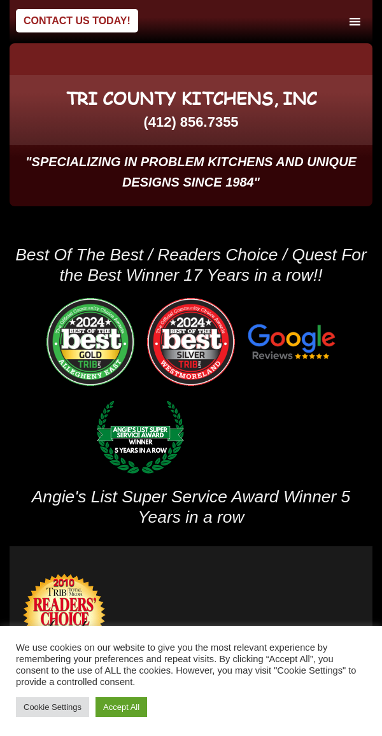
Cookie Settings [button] (52, 707)
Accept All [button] (121, 707)
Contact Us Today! (77, 20)
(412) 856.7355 (190, 122)
